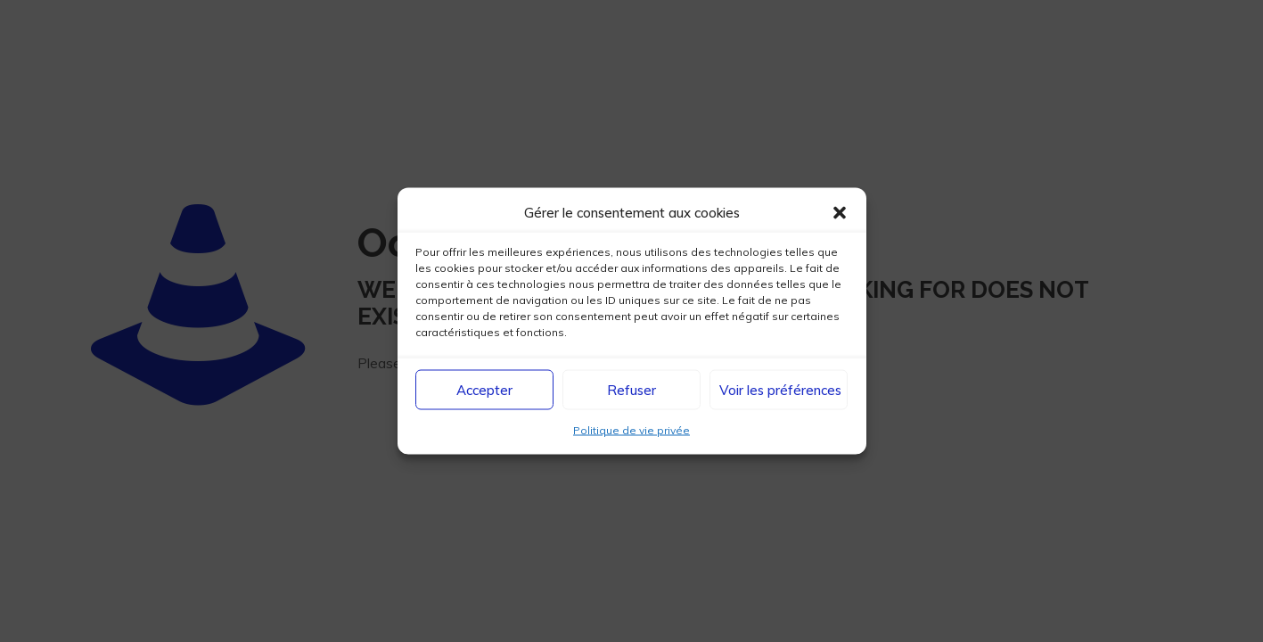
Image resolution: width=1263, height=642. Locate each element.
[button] (840, 212)
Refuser (631, 389)
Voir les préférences (780, 389)
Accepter (484, 389)
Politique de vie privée (631, 430)
